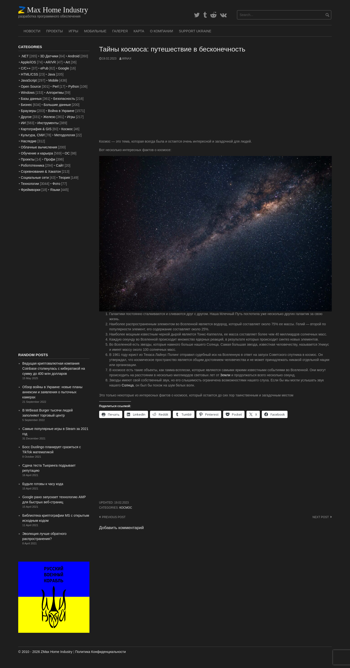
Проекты (54, 31)
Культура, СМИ (33, 135)
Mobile (53, 80)
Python (73, 86)
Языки (55, 190)
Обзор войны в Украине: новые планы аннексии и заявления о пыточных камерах (52, 392)
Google (63, 68)
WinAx (126, 58)
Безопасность (64, 99)
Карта (138, 31)
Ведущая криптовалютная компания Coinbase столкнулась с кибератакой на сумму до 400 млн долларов (53, 368)
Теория (64, 178)
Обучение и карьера (37, 153)
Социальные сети (35, 178)
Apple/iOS (28, 62)
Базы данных (31, 99)
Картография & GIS (36, 129)
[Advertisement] (215, 100)
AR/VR (50, 62)
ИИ (23, 123)
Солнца (128, 385)
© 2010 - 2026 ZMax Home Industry (45, 652)
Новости (32, 31)
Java (51, 74)
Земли (225, 375)
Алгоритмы (55, 92)
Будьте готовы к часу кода (42, 484)
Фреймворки (30, 190)
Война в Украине (61, 111)
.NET (25, 56)
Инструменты (48, 123)
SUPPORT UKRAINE (195, 31)
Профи (49, 159)
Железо (49, 117)
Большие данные (57, 105)
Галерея (120, 31)
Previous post (114, 517)
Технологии (30, 184)
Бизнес (26, 105)
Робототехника (32, 165)
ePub (44, 68)
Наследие (28, 141)
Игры (73, 31)
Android (73, 56)
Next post (321, 517)
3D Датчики (49, 56)
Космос (125, 507)
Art (67, 62)
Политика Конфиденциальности (100, 652)
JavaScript (29, 80)
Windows (28, 92)
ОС (67, 153)
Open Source (31, 86)
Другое (26, 117)
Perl (55, 86)
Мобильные (95, 31)
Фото (56, 184)
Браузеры (28, 111)
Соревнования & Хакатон (41, 171)
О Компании (161, 31)
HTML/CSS (29, 74)
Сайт (60, 165)
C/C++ (26, 68)
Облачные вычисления (39, 147)
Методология (64, 135)
